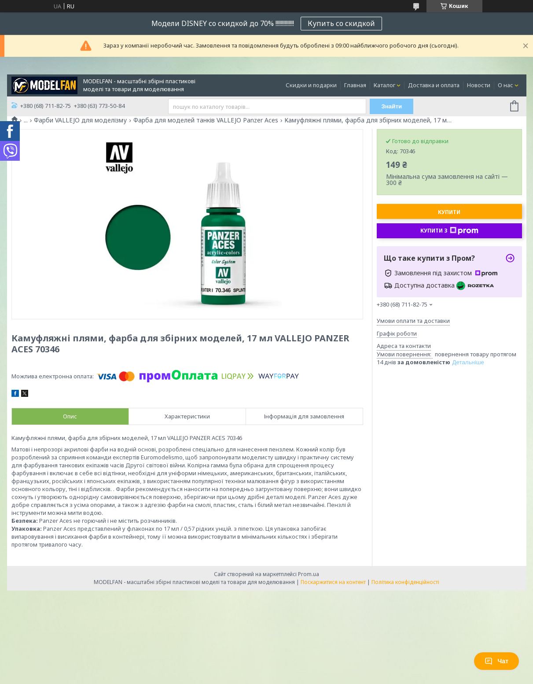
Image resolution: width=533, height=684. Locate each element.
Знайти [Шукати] (391, 106)
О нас (505, 85)
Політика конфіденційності (405, 582)
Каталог (384, 85)
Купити (449, 212)
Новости (478, 85)
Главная (355, 85)
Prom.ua (308, 574)
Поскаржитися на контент (333, 582)
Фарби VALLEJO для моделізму (80, 120)
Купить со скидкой (341, 23)
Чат (496, 661)
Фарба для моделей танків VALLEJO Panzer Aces (205, 120)
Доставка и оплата (433, 85)
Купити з (449, 231)
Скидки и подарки (311, 85)
